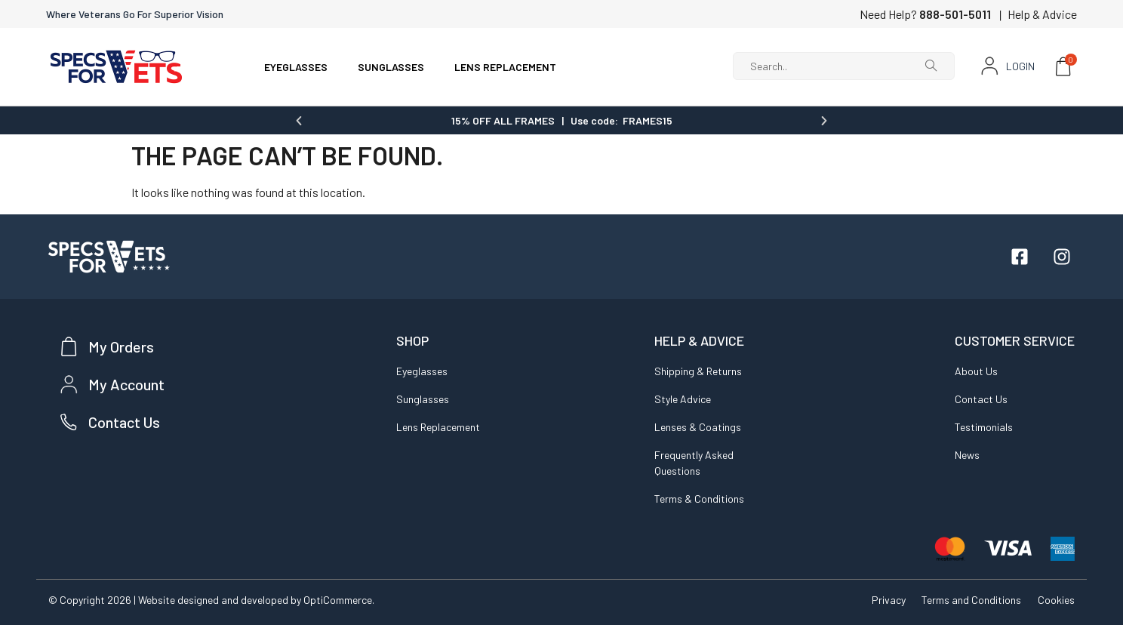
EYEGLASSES (296, 66)
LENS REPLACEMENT (505, 66)
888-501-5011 (955, 14)
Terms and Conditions (969, 599)
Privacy (883, 599)
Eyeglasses (422, 370)
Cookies (1056, 599)
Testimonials (984, 426)
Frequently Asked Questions (694, 462)
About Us (976, 370)
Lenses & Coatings (697, 426)
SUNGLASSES (391, 66)
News (967, 454)
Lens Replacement (438, 426)
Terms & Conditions (699, 497)
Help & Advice (1042, 14)
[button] (299, 120)
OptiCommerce (337, 599)
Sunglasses (422, 398)
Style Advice (682, 398)
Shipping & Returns (698, 370)
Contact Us (981, 398)
